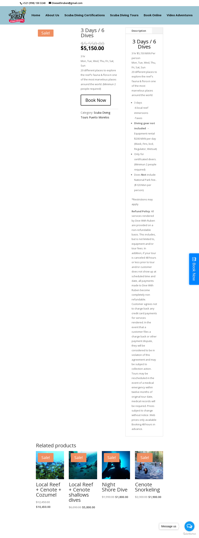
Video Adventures (180, 15)
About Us (52, 15)
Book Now (194, 272)
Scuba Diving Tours (124, 15)
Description (139, 30)
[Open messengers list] (189, 526)
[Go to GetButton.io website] (189, 534)
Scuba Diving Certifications (84, 15)
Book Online (153, 15)
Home (36, 15)
